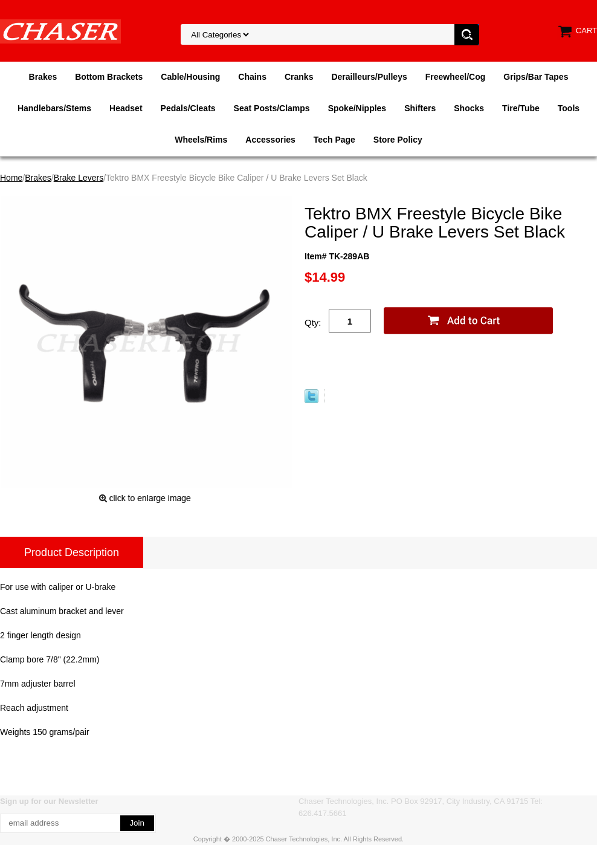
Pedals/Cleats (188, 108)
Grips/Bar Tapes (535, 77)
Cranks (299, 77)
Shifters (420, 108)
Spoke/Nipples (357, 108)
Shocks (469, 108)
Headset (125, 108)
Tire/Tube (521, 108)
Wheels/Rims (201, 139)
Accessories (270, 139)
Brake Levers (78, 178)
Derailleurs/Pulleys (369, 77)
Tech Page (334, 139)
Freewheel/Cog (455, 77)
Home (11, 178)
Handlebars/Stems (54, 108)
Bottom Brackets (109, 77)
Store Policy (397, 139)
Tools (568, 108)
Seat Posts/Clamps (272, 108)
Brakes (43, 77)
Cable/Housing (190, 77)
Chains (252, 77)
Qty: (313, 322)
